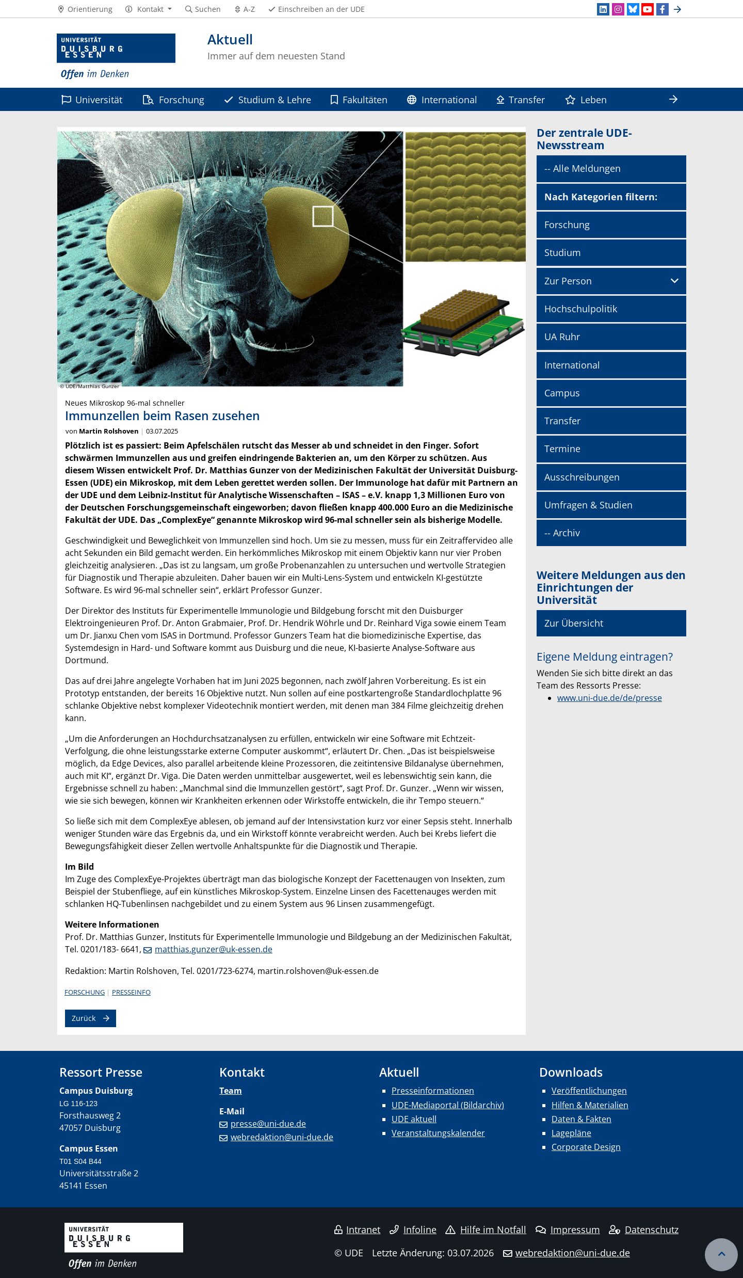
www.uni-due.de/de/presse (609, 698)
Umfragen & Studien (588, 505)
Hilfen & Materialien (590, 1105)
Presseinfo (131, 992)
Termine (562, 448)
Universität (91, 99)
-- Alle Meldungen (582, 168)
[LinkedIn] (603, 9)
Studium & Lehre (267, 99)
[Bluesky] (633, 9)
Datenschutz (644, 1229)
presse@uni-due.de (268, 1123)
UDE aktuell (414, 1119)
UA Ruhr (562, 336)
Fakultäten (359, 99)
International (442, 99)
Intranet (357, 1229)
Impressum (568, 1229)
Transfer (521, 99)
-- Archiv (562, 532)
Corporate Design (586, 1147)
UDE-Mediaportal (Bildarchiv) (448, 1105)
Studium (562, 252)
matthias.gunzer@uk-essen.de (213, 949)
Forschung (173, 99)
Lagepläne (571, 1133)
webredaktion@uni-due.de (282, 1137)
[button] (148, 9)
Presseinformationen (433, 1090)
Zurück (83, 1018)
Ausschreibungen (582, 477)
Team (230, 1090)
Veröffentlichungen (589, 1090)
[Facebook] (662, 9)
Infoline (413, 1229)
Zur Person (568, 281)
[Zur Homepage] (116, 57)
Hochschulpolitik (580, 308)
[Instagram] (618, 9)
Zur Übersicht (573, 623)
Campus (562, 393)
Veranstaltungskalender (438, 1133)
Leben (586, 99)
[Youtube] (647, 9)
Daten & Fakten (581, 1119)
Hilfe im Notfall (485, 1229)
